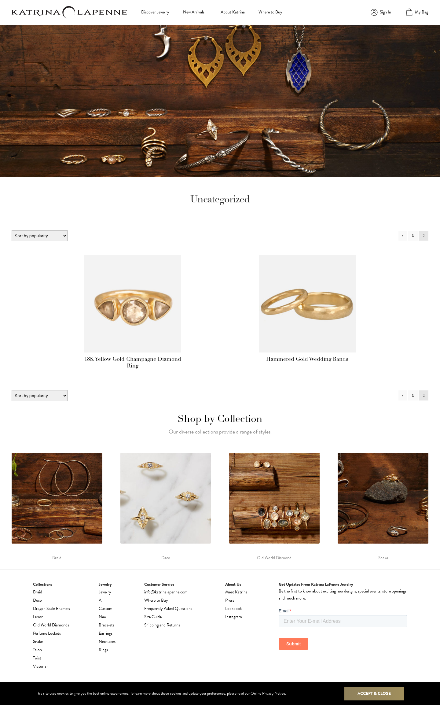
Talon (37, 650)
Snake (38, 641)
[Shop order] (40, 235)
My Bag (421, 12)
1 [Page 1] (413, 235)
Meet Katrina (236, 592)
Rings (103, 650)
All (101, 600)
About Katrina (233, 12)
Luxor (38, 617)
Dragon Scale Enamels (51, 608)
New (102, 617)
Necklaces (107, 641)
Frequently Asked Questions (168, 608)
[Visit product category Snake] (383, 506)
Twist (37, 658)
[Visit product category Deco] (165, 506)
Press (229, 600)
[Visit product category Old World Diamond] (274, 506)
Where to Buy (270, 12)
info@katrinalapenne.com (166, 592)
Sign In (385, 12)
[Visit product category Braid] (57, 506)
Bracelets (106, 625)
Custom (105, 608)
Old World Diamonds (51, 625)
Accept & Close (374, 693)
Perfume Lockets (47, 633)
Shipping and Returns (162, 625)
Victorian (41, 666)
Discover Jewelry (155, 12)
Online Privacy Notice (268, 693)
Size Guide (153, 617)
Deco (37, 600)
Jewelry (105, 592)
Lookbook (233, 608)
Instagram (233, 617)
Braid (37, 592)
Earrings (105, 633)
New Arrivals (193, 12)
